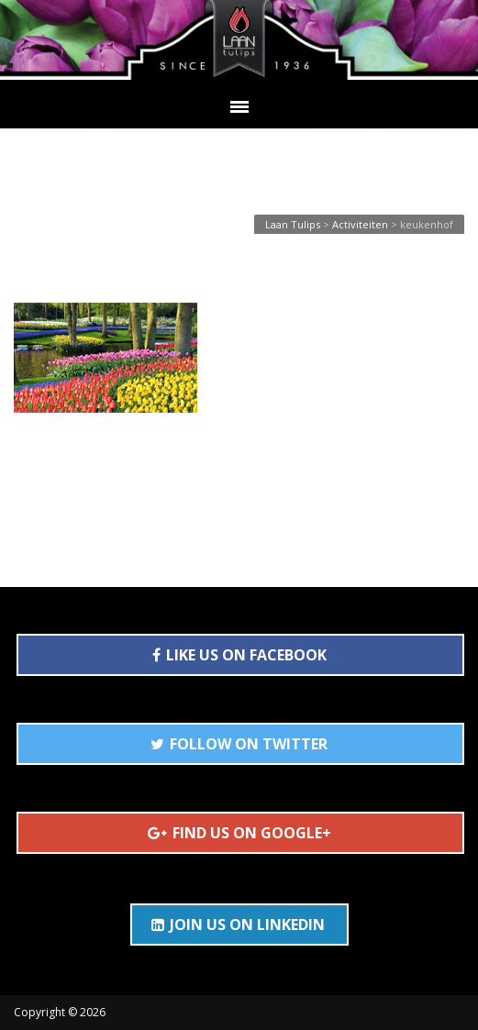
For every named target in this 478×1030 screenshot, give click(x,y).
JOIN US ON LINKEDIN (238, 924)
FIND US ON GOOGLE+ (239, 833)
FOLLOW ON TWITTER (239, 744)
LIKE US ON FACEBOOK (239, 655)
